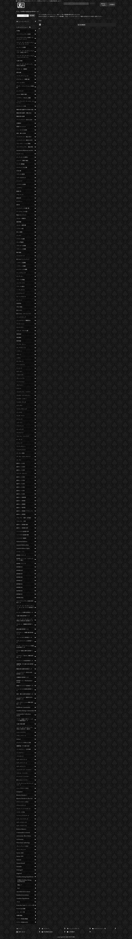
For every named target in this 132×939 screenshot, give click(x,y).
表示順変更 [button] (81, 25)
